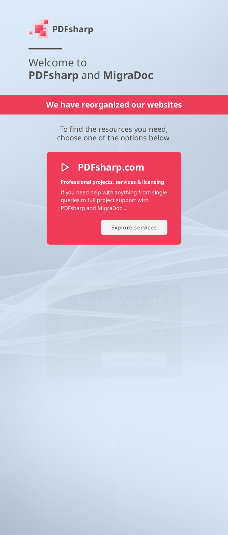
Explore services (134, 229)
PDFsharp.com (111, 169)
